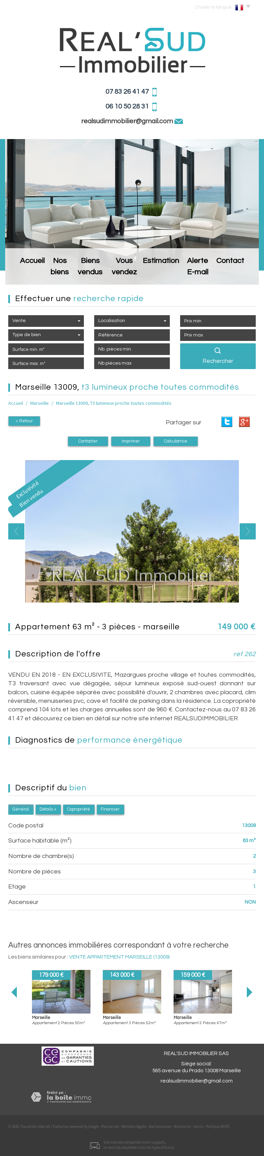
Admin (198, 1126)
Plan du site (110, 1126)
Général (20, 809)
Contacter (88, 441)
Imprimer (131, 441)
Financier (110, 809)
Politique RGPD (217, 1126)
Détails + (48, 809)
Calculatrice (175, 441)
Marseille (39, 403)
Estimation (167, 273)
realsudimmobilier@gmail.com (127, 121)
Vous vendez (130, 273)
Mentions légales (133, 1126)
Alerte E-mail (204, 273)
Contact (239, 273)
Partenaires (182, 1126)
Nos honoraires (160, 1126)
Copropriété (78, 809)
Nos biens (53, 273)
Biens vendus (90, 273)
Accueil (24, 273)
